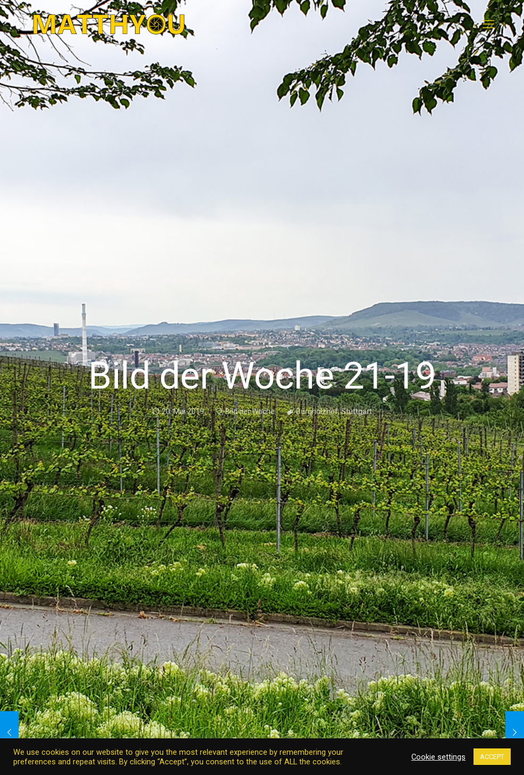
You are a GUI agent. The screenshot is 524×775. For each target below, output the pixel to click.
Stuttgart (356, 411)
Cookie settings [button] (438, 757)
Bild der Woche (250, 411)
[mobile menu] (488, 24)
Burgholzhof (317, 411)
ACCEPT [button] (492, 757)
